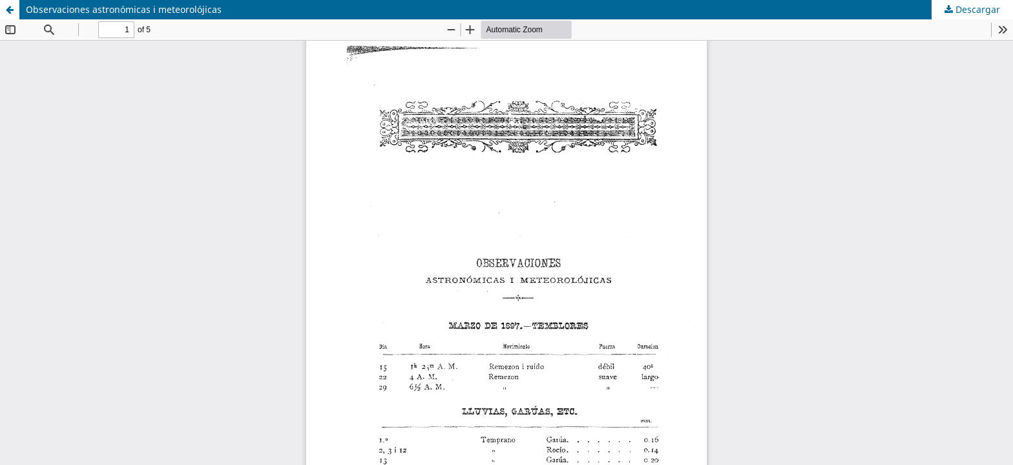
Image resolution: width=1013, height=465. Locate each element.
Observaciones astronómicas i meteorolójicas (124, 9)
